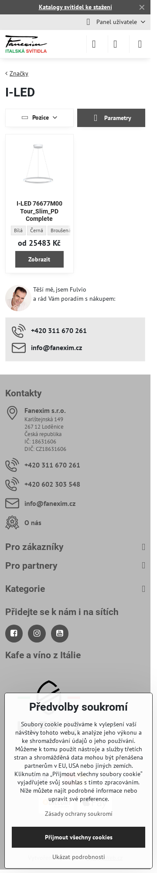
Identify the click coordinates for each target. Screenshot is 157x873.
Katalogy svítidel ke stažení (75, 7)
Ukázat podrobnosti (78, 857)
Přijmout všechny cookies (79, 837)
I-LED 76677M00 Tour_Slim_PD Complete (39, 211)
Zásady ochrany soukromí (79, 814)
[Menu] (140, 44)
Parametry (111, 118)
